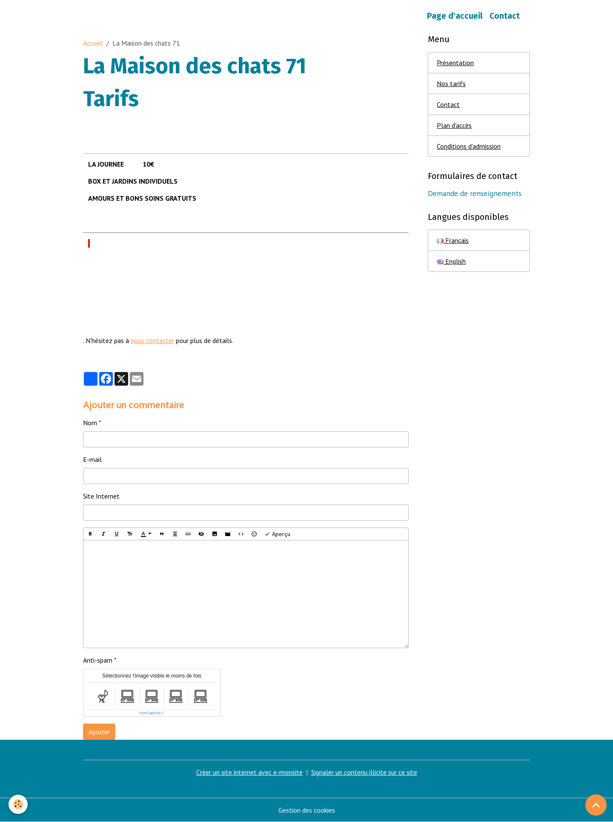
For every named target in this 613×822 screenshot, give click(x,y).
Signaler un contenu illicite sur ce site (364, 772)
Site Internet (101, 496)
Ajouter (99, 731)
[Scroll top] (596, 805)
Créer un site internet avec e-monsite (249, 772)
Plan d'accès (454, 125)
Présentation (455, 62)
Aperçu (277, 534)
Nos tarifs (451, 83)
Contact (505, 16)
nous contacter (152, 340)
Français (453, 240)
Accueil (93, 43)
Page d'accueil (455, 16)
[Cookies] (18, 804)
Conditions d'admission (469, 146)
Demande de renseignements (474, 193)
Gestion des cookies (306, 810)
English (451, 261)
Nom (90, 422)
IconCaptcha (150, 713)
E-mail (92, 459)
